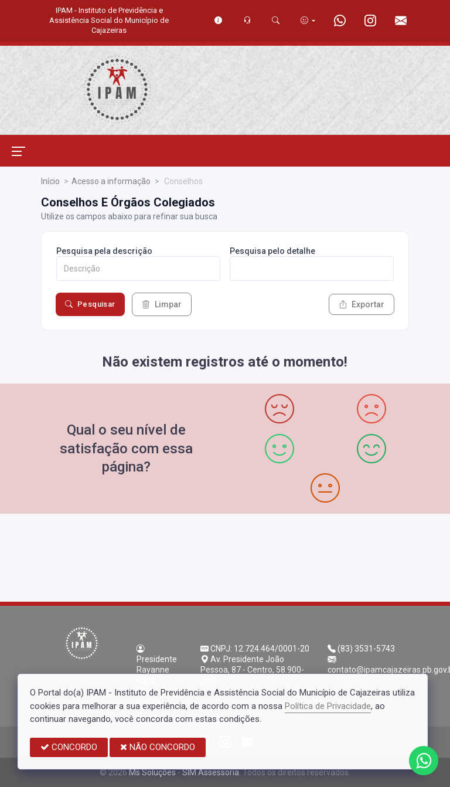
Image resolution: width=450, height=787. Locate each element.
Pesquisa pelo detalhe (272, 251)
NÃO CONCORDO (157, 747)
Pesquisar (90, 304)
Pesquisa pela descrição (104, 251)
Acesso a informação (111, 181)
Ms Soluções (152, 772)
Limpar (162, 304)
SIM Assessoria (210, 772)
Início (50, 181)
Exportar (361, 304)
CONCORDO (68, 747)
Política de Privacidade (328, 706)
